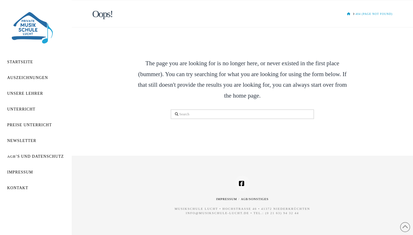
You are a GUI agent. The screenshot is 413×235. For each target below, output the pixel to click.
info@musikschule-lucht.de (217, 213)
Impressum (226, 199)
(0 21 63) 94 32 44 (282, 213)
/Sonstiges (254, 199)
